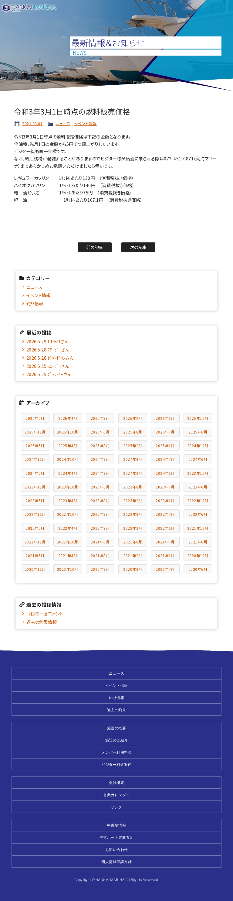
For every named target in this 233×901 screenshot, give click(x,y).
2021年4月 (67, 555)
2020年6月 (198, 569)
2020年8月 (132, 569)
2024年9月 (100, 459)
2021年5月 (35, 555)
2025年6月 (198, 431)
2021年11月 (35, 541)
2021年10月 (67, 541)
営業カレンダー (116, 795)
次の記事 (138, 247)
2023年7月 (165, 486)
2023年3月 (100, 500)
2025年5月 (35, 445)
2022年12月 (197, 500)
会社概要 (116, 782)
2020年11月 (35, 569)
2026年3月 (100, 418)
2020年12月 (197, 555)
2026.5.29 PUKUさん (47, 341)
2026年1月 (165, 418)
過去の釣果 (116, 709)
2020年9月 (100, 569)
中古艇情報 (116, 825)
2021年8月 (132, 541)
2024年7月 (165, 459)
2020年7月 (165, 569)
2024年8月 (132, 459)
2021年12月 (197, 528)
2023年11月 (35, 486)
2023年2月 (132, 500)
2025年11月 (35, 431)
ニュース (63, 123)
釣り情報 (34, 303)
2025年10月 (67, 431)
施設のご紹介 (116, 740)
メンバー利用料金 (116, 752)
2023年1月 (165, 500)
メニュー (224, 8)
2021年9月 (100, 541)
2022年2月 (132, 528)
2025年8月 (132, 431)
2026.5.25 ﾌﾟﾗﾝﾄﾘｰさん (48, 374)
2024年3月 (100, 473)
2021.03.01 (32, 123)
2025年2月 (132, 445)
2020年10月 (67, 569)
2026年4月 (67, 418)
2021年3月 (100, 555)
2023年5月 (35, 500)
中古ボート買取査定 (117, 837)
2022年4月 (67, 528)
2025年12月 (197, 418)
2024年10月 (67, 459)
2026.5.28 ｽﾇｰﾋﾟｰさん (47, 349)
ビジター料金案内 (116, 764)
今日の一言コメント (44, 613)
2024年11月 (35, 459)
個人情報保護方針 (116, 861)
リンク (116, 807)
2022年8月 (132, 514)
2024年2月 (132, 473)
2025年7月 (165, 431)
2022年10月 (67, 514)
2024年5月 (35, 473)
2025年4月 (67, 445)
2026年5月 (35, 418)
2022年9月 (100, 514)
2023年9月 (100, 486)
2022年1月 (165, 528)
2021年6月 (198, 541)
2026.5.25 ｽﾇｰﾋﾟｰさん (47, 366)
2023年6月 (198, 486)
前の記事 (94, 247)
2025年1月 (165, 445)
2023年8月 (132, 486)
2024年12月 (197, 445)
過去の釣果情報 (41, 622)
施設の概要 (116, 728)
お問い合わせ (116, 849)
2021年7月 (165, 541)
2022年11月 (35, 514)
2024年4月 (67, 473)
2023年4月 (67, 500)
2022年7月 (165, 514)
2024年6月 (198, 459)
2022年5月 (35, 528)
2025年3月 (100, 445)
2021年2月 (132, 555)
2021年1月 (165, 555)
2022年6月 (198, 514)
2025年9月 (100, 431)
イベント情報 (85, 123)
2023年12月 (197, 473)
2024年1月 (165, 473)
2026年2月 (132, 418)
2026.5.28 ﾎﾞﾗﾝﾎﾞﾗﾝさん (49, 358)
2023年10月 (67, 486)
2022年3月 (100, 528)
